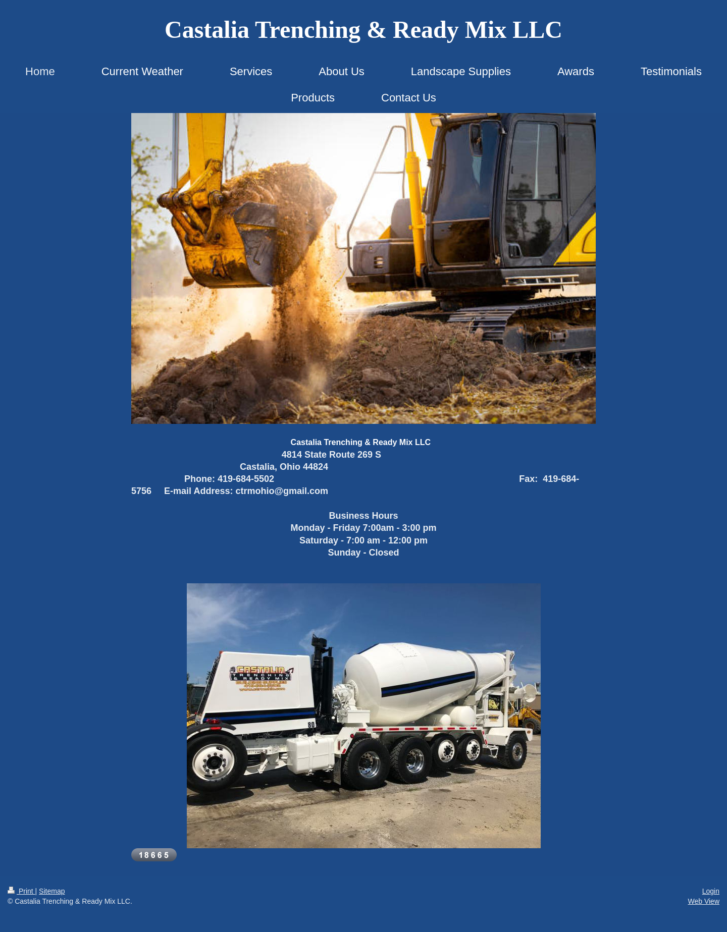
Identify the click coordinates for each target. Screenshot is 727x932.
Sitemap (52, 891)
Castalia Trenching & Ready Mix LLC (363, 29)
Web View (703, 901)
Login (710, 891)
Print (21, 891)
